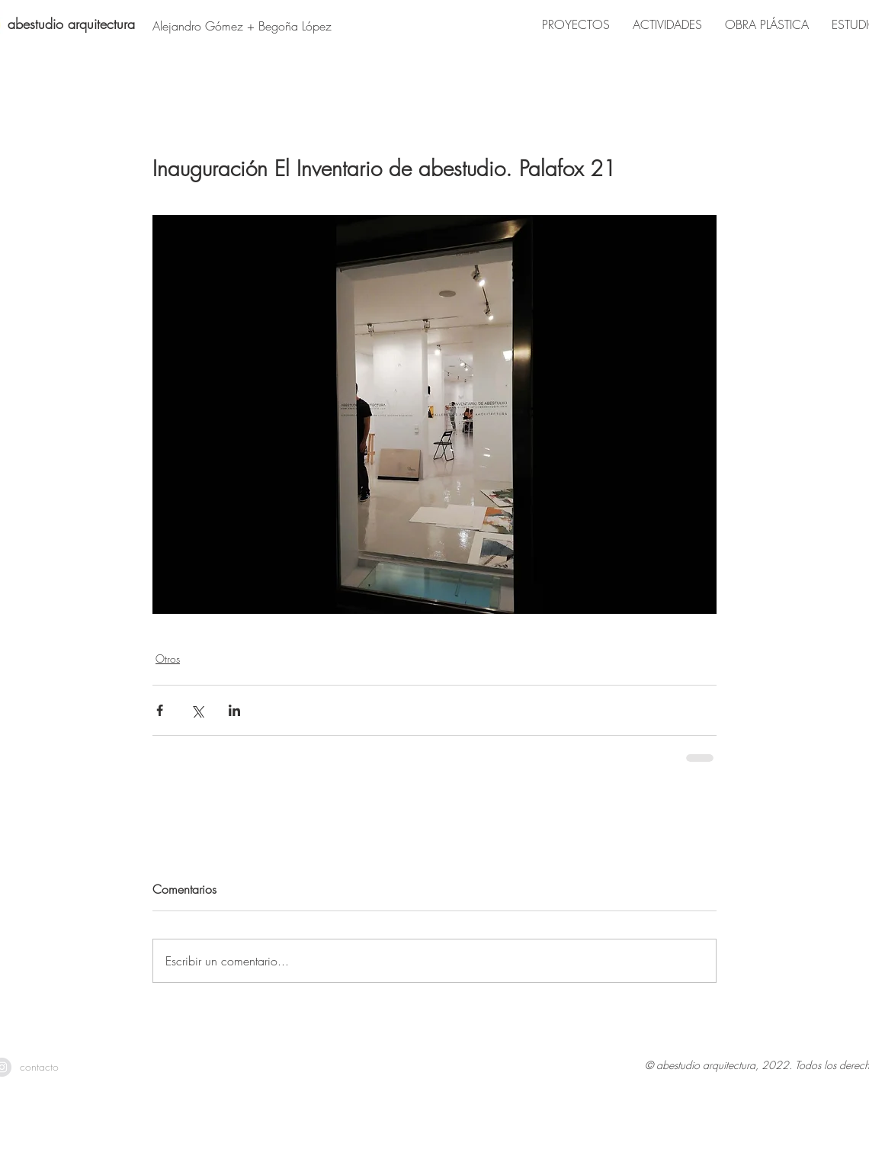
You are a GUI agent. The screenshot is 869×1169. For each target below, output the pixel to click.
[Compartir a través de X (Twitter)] (197, 710)
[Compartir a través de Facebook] (159, 710)
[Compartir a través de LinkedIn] (234, 710)
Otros (168, 658)
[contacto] (39, 1067)
